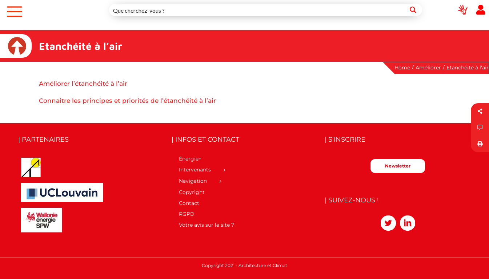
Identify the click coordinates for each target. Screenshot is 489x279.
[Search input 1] (257, 9)
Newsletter (397, 166)
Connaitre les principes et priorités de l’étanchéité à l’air (127, 100)
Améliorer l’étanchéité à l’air (83, 83)
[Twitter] (388, 223)
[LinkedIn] (407, 223)
